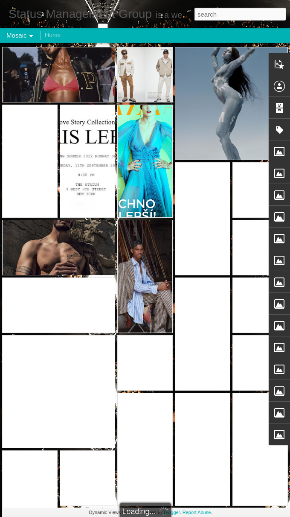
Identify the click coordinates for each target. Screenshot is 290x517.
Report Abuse (197, 512)
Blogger (172, 512)
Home (53, 35)
